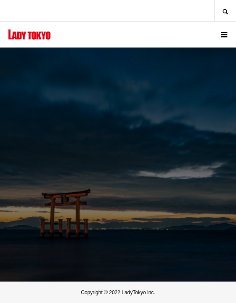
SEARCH (225, 10)
